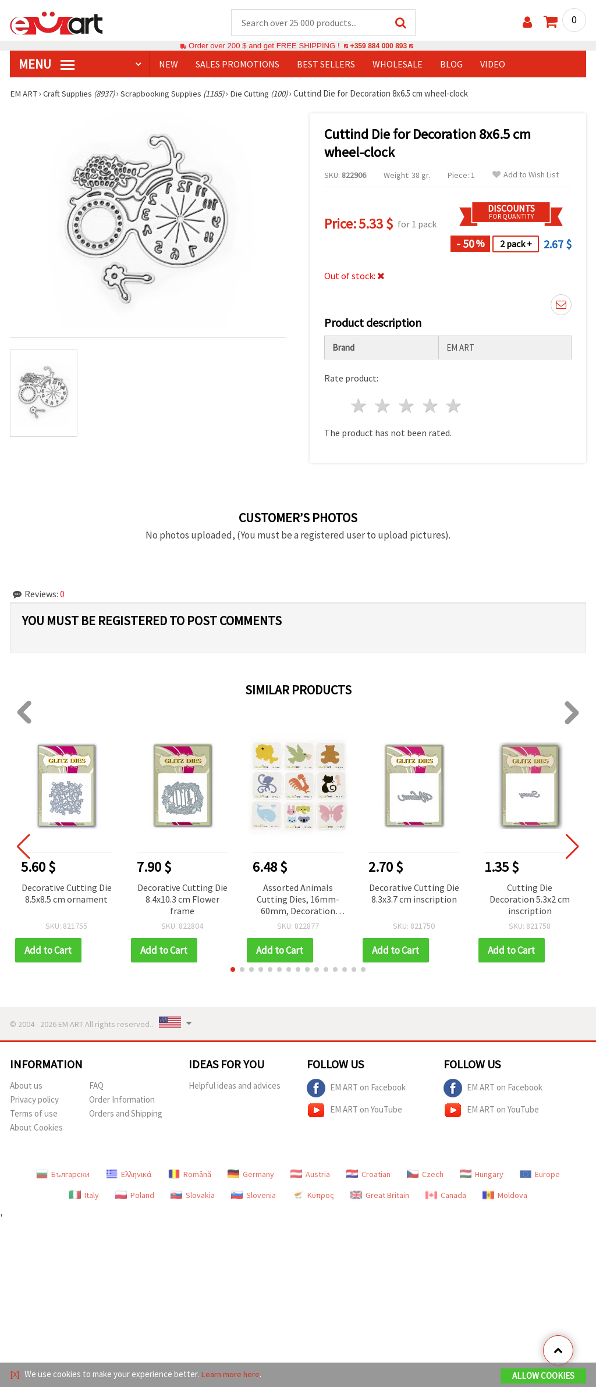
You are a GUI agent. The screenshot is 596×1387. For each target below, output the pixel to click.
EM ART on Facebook (356, 1088)
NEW (168, 64)
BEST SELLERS (326, 64)
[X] (15, 1374)
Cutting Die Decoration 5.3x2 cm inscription (529, 899)
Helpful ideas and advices (235, 1086)
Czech (425, 1174)
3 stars (406, 406)
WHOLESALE (397, 64)
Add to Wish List (525, 175)
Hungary (481, 1174)
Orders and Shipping (125, 1113)
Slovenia (253, 1195)
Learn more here (231, 1374)
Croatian (368, 1174)
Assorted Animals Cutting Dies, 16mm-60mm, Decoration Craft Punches (298, 900)
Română (189, 1175)
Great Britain (379, 1195)
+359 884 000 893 (378, 46)
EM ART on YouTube (354, 1110)
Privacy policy (34, 1100)
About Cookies (36, 1127)
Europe (540, 1175)
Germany (251, 1174)
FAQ (96, 1086)
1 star (359, 406)
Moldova (505, 1195)
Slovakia (193, 1195)
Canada (445, 1195)
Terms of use (34, 1113)
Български (63, 1175)
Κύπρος (313, 1195)
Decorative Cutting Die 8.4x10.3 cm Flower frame (182, 899)
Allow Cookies (543, 1376)
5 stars (454, 406)
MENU (46, 64)
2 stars (383, 406)
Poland (134, 1195)
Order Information (122, 1100)
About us (26, 1086)
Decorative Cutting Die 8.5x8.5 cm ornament (67, 893)
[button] (232, 970)
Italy (84, 1195)
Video (492, 64)
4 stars (430, 406)
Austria (310, 1174)
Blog (451, 64)
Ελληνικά (129, 1175)
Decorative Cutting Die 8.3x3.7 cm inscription (414, 893)
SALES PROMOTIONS (237, 64)
